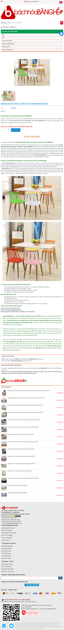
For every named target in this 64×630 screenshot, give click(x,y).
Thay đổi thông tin (6, 553)
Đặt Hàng (15, 130)
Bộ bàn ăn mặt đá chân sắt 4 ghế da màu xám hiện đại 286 (23, 427)
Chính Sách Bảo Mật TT (8, 569)
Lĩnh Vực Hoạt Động (7, 537)
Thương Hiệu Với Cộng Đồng (9, 533)
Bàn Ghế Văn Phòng (7, 49)
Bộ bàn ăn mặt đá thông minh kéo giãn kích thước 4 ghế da (23, 478)
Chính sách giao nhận (7, 564)
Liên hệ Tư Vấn (5, 540)
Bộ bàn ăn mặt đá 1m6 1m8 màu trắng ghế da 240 (21, 449)
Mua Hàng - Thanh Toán (8, 571)
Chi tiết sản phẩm (32, 137)
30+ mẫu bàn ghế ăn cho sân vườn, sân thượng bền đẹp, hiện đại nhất (20, 623)
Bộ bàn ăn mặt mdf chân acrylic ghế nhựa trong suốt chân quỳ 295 (25, 412)
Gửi (60, 578)
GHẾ (3, 38)
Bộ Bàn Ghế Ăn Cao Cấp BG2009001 (17, 492)
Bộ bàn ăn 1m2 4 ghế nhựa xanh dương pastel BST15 (22, 463)
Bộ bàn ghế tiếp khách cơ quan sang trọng (19, 625)
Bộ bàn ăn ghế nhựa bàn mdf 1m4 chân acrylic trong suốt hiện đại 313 (26, 398)
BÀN (3, 35)
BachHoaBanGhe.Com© (8, 528)
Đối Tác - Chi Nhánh (7, 530)
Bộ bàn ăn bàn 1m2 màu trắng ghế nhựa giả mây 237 (22, 456)
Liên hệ (13, 108)
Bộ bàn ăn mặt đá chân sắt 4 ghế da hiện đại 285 (20, 434)
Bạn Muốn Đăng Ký (7, 548)
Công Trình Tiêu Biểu (7, 535)
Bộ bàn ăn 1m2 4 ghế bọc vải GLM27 (17, 485)
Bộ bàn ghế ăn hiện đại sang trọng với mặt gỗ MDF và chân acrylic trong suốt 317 (29, 390)
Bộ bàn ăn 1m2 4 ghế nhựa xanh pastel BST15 (20, 471)
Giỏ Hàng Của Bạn (6, 555)
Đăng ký (13, 27)
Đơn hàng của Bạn (6, 551)
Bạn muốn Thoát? (6, 558)
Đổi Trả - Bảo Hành (6, 566)
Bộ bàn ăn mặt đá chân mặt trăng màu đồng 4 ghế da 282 (23, 441)
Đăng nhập (5, 27)
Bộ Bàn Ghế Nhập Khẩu (8, 43)
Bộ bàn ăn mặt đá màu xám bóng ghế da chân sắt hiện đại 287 (24, 419)
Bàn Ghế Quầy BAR (7, 41)
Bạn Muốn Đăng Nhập (7, 546)
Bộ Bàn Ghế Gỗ (6, 46)
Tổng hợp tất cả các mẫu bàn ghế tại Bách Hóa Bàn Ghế (36, 626)
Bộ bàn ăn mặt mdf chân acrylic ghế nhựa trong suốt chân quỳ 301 (25, 405)
